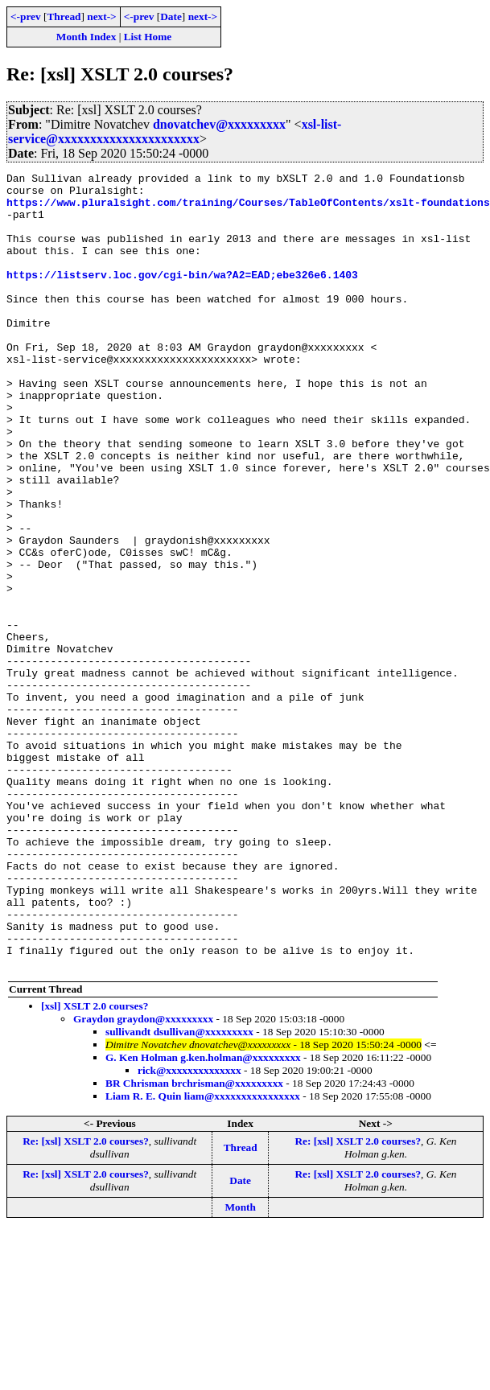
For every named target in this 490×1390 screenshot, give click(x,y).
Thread (63, 16)
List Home (148, 37)
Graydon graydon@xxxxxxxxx (143, 1178)
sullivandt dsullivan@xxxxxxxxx (179, 1191)
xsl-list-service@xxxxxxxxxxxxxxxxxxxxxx (174, 131)
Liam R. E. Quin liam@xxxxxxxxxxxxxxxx (202, 1255)
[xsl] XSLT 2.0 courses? (94, 1165)
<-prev (25, 16)
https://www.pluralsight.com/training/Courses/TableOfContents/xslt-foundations (248, 209)
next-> (101, 16)
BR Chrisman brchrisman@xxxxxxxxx (194, 1242)
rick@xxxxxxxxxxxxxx (189, 1229)
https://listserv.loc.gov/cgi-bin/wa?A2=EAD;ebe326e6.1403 (182, 296)
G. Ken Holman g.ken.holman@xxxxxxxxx (203, 1217)
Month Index (86, 37)
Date (171, 16)
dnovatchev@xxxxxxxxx (219, 124)
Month (240, 1366)
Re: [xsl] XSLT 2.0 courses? (86, 1300)
